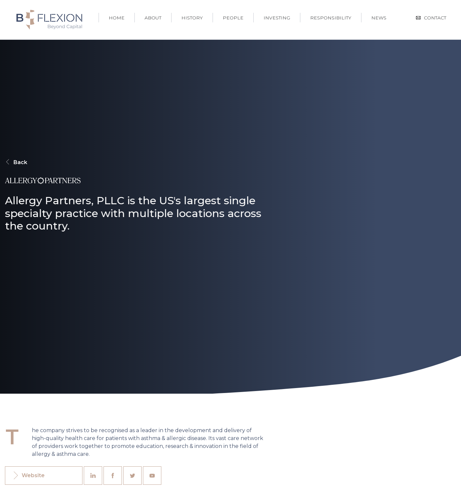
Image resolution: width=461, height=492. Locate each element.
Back (16, 162)
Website (28, 476)
